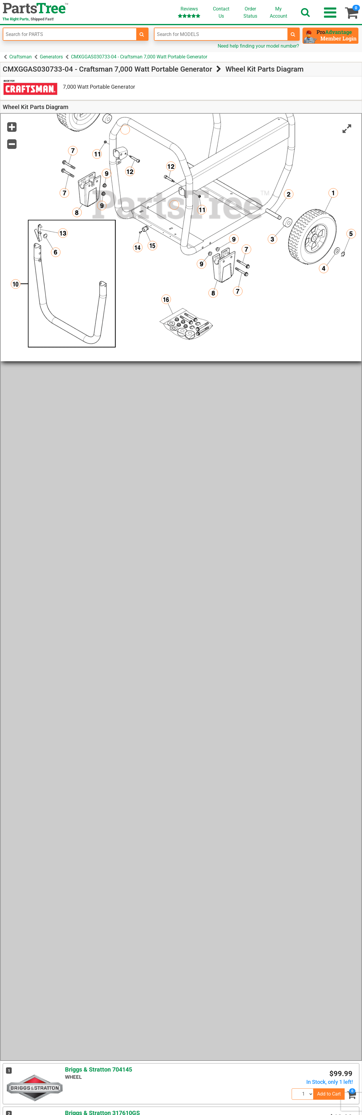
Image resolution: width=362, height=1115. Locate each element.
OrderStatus (250, 12)
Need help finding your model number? (258, 46)
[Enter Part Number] (69, 34)
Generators (51, 57)
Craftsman (20, 57)
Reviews (189, 12)
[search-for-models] (293, 34)
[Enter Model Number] (221, 34)
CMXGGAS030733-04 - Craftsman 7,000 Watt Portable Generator (139, 57)
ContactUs (221, 12)
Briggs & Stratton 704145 (98, 1069)
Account (278, 12)
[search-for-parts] (142, 34)
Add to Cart (329, 1094)
